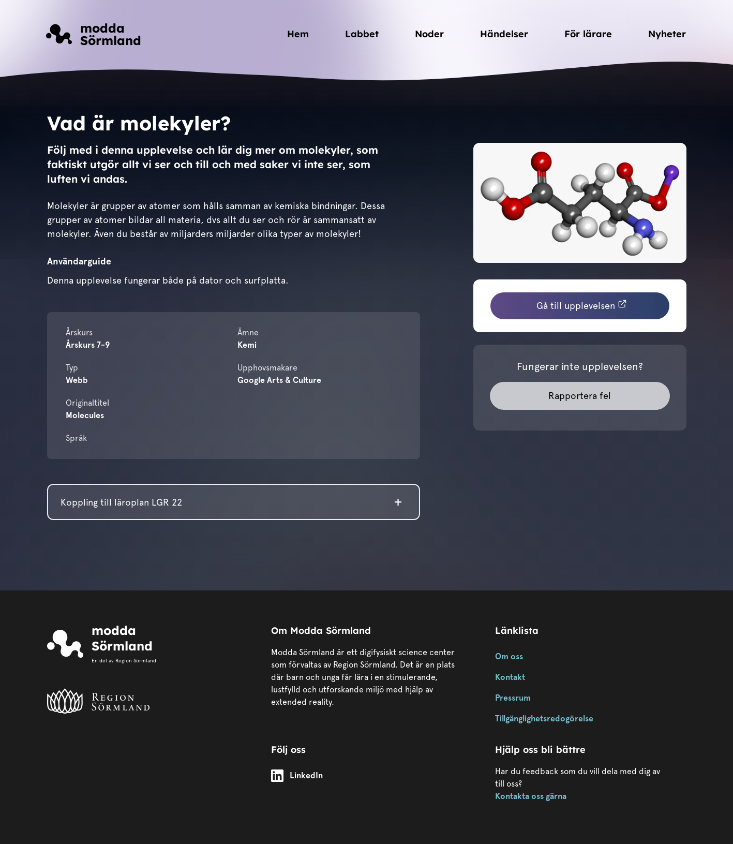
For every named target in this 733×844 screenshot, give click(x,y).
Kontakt (510, 677)
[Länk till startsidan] (94, 34)
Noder (429, 34)
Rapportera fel (579, 395)
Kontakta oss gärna (530, 796)
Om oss (509, 656)
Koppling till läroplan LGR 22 (121, 502)
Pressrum (513, 698)
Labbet (362, 34)
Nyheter (667, 34)
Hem (298, 34)
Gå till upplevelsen (581, 305)
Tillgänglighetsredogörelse (544, 718)
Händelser (504, 34)
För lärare (588, 34)
